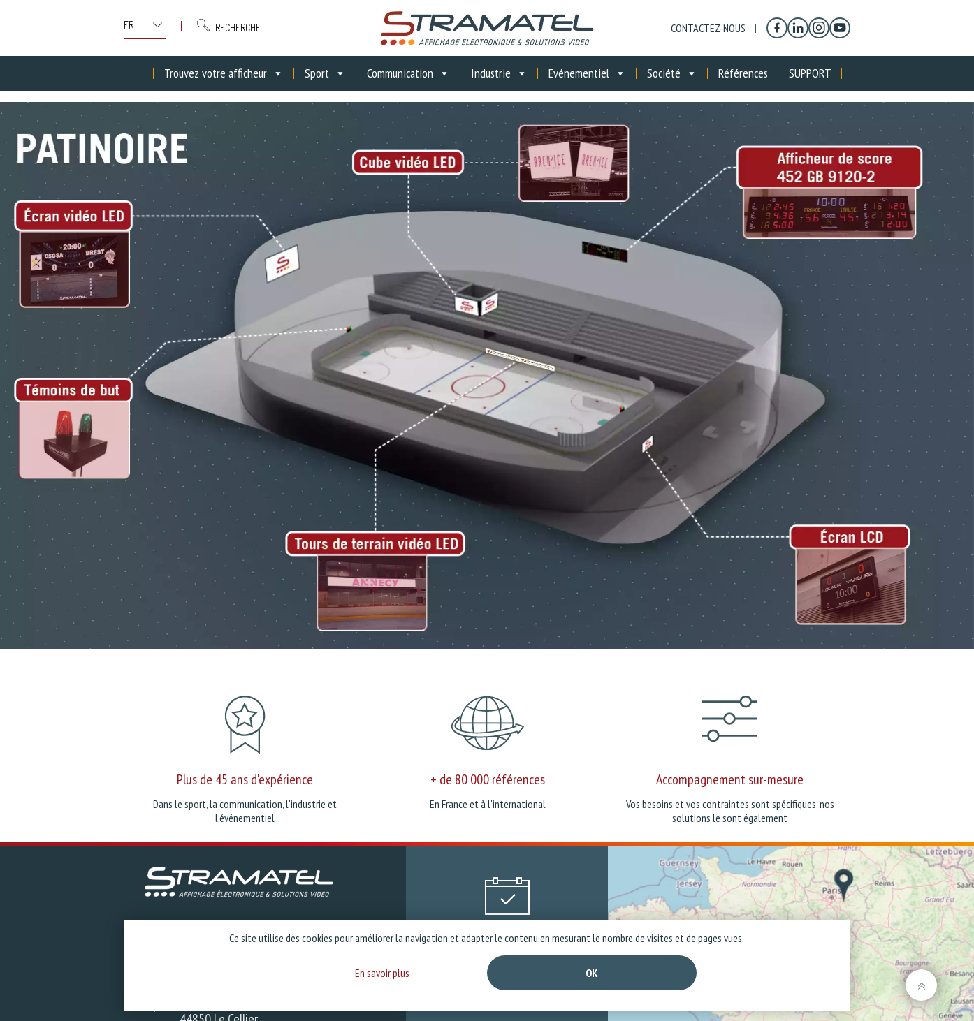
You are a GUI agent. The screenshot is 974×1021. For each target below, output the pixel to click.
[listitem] (74, 269)
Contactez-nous (708, 28)
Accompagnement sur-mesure (730, 779)
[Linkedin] (797, 27)
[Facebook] (776, 27)
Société (672, 73)
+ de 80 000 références (487, 779)
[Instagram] (818, 27)
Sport (325, 73)
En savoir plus (382, 972)
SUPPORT (810, 73)
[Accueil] (143, 73)
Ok (592, 972)
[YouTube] (839, 27)
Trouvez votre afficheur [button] (224, 73)
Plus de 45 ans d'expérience (245, 779)
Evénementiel (587, 73)
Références (743, 73)
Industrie (499, 73)
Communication (408, 73)
